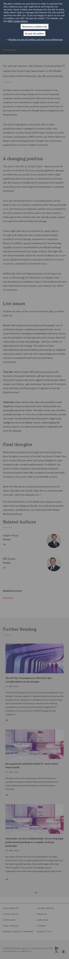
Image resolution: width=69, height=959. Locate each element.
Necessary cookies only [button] (34, 26)
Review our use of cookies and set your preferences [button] (36, 39)
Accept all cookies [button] (34, 33)
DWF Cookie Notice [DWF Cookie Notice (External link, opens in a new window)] (18, 21)
